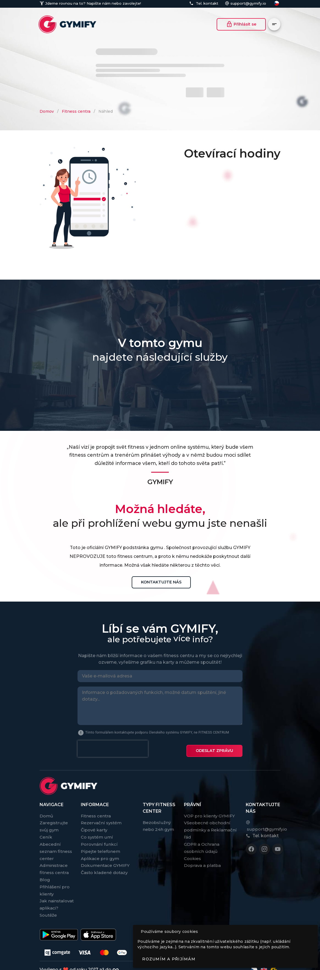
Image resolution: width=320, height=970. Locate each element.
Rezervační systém (101, 818)
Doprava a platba (202, 861)
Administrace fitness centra (54, 864)
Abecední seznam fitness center (56, 847)
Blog (45, 875)
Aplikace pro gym (100, 854)
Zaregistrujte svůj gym (54, 822)
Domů (46, 811)
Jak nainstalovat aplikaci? (57, 900)
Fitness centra (76, 111)
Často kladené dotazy (104, 868)
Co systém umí (97, 832)
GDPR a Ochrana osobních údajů (201, 843)
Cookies (192, 854)
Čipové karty (94, 825)
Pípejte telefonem (100, 847)
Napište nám (98, 3)
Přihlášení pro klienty (55, 886)
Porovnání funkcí (99, 839)
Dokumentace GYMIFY (105, 861)
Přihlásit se (241, 24)
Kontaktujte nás (161, 582)
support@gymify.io (248, 3)
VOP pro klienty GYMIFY (209, 811)
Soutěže (48, 910)
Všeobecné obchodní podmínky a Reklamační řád (210, 825)
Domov (47, 111)
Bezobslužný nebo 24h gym (158, 821)
